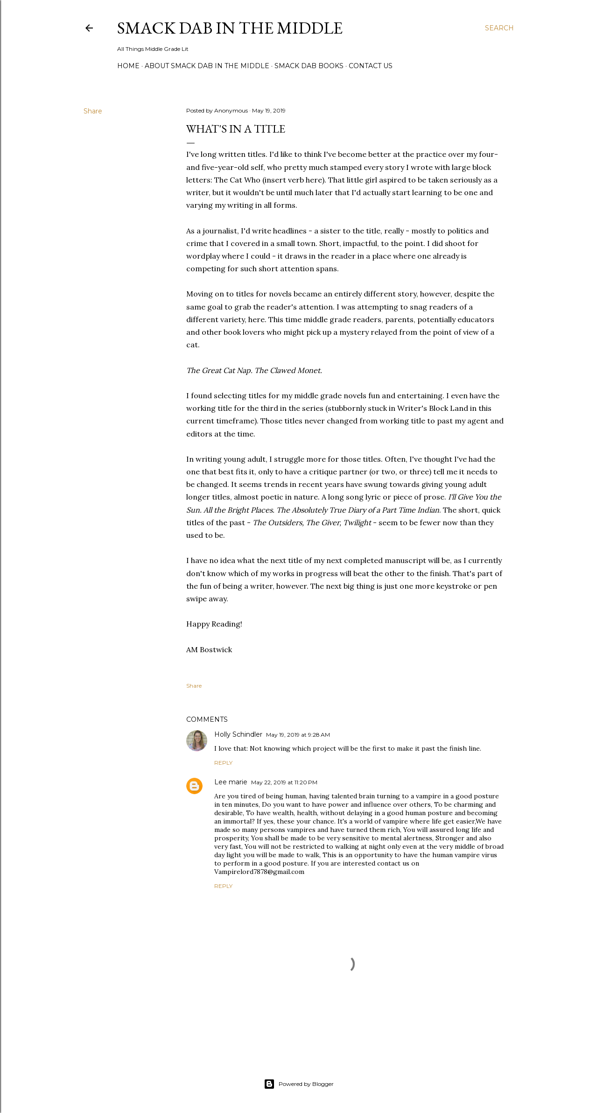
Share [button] (93, 111)
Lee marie (230, 782)
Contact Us (371, 66)
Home (128, 66)
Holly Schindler (238, 734)
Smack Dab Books (309, 66)
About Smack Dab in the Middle (207, 66)
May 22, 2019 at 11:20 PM (284, 782)
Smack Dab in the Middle (230, 28)
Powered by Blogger (299, 1084)
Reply (223, 762)
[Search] (499, 28)
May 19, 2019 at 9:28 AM (298, 734)
